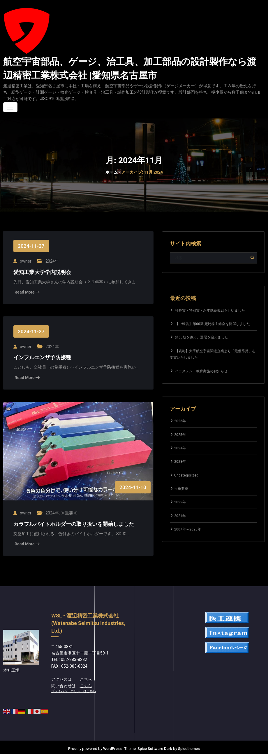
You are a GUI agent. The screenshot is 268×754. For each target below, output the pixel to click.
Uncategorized (186, 475)
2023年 (180, 462)
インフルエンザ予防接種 (42, 356)
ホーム (111, 172)
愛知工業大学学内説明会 (42, 271)
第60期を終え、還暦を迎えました (201, 337)
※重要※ (68, 510)
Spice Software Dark (154, 746)
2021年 (180, 516)
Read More (27, 291)
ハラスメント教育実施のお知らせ (201, 371)
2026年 (180, 421)
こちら (86, 676)
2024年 (51, 260)
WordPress (112, 746)
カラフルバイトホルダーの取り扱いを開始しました (73, 521)
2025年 (180, 435)
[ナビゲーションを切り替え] (10, 107)
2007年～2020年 (187, 529)
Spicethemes (189, 746)
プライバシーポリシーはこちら (73, 688)
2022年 (180, 502)
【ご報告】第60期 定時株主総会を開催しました (212, 324)
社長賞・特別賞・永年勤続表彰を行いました (210, 310)
